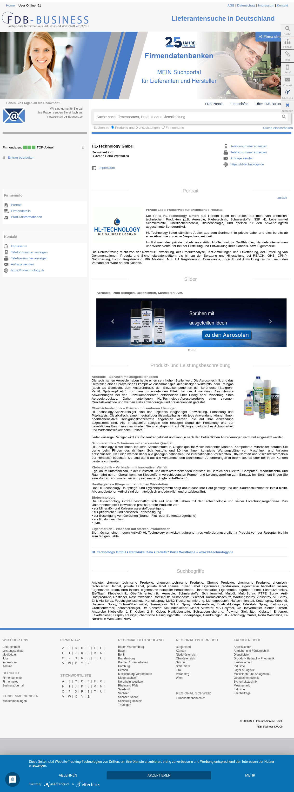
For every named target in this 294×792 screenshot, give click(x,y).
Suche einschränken (278, 128)
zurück (282, 197)
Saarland (124, 689)
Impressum (266, 5)
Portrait (16, 205)
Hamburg (124, 666)
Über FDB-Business (270, 104)
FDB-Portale (214, 104)
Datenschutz (246, 5)
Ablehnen (69, 766)
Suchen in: (102, 127)
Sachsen (123, 693)
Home (10, 5)
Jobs (5, 658)
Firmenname (175, 127)
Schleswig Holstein (130, 701)
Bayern (122, 650)
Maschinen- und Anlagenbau (252, 674)
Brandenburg (126, 658)
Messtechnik (242, 685)
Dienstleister (242, 654)
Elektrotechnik (243, 662)
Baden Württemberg (131, 647)
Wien (179, 677)
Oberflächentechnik (246, 677)
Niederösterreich (186, 654)
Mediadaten (10, 654)
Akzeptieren (163, 766)
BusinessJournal (13, 685)
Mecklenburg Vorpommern (135, 674)
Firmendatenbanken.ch (191, 698)
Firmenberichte (12, 677)
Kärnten (181, 650)
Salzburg (181, 662)
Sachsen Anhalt (128, 697)
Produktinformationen (26, 217)
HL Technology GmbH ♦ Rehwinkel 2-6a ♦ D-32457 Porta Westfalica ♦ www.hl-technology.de (162, 552)
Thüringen (124, 705)
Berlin (122, 654)
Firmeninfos (239, 104)
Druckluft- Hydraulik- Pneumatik (254, 658)
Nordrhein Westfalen (131, 681)
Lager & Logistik (244, 670)
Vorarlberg (182, 674)
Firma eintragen (274, 37)
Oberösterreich (185, 658)
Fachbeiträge (242, 693)
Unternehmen (11, 647)
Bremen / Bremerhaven (133, 662)
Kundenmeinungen (14, 701)
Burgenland (183, 647)
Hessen (123, 670)
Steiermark (183, 666)
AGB (230, 5)
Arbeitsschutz (242, 647)
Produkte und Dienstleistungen (137, 127)
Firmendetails (21, 211)
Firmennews (10, 681)
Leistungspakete (12, 650)
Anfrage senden (22, 264)
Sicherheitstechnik (245, 681)
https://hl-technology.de (28, 270)
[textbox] (187, 116)
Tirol (178, 670)
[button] (110, 319)
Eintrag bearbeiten (20, 157)
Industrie (239, 666)
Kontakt (282, 5)
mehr (69, 775)
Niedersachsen (127, 677)
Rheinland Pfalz (128, 685)
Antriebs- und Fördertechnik (251, 650)
